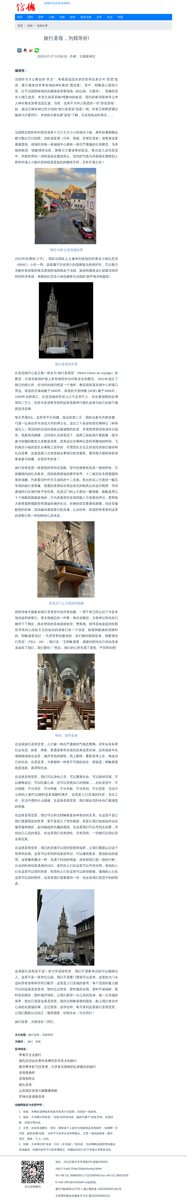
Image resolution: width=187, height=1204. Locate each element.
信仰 (72, 17)
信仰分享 (42, 25)
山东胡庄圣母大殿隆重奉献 (38, 1090)
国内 (30, 17)
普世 (41, 17)
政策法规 (85, 17)
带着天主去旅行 (30, 1055)
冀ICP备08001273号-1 (69, 1189)
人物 (51, 17)
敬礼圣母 (25, 1084)
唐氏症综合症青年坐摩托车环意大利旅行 (48, 1061)
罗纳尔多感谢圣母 (32, 1096)
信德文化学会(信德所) (57, 3)
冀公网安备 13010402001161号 (102, 1189)
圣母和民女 (27, 1078)
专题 (120, 17)
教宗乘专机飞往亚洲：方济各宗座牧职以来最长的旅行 (57, 1067)
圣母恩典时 (27, 1072)
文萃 (99, 17)
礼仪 (109, 17)
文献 (62, 17)
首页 (19, 17)
